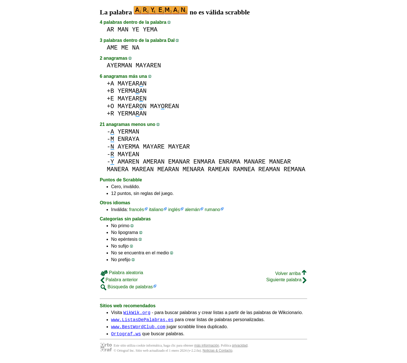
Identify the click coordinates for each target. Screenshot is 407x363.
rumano (212, 209)
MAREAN (143, 169)
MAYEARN (132, 84)
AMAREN (128, 162)
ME (125, 48)
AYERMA (128, 147)
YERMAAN (132, 91)
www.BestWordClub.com (138, 329)
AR (110, 29)
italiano (156, 209)
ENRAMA (230, 162)
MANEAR (280, 162)
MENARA (193, 169)
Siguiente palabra (286, 279)
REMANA (294, 169)
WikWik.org (136, 313)
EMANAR (179, 162)
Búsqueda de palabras (127, 286)
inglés (174, 209)
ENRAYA (128, 139)
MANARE (255, 162)
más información (206, 349)
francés (136, 209)
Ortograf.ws (126, 337)
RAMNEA (244, 169)
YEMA (150, 29)
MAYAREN (148, 65)
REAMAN (269, 169)
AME (112, 48)
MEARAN (168, 169)
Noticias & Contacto (217, 354)
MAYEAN (128, 154)
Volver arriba (290, 273)
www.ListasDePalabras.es (142, 321)
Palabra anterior (119, 279)
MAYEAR (179, 147)
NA (135, 48)
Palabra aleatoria (122, 272)
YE (135, 29)
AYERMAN (119, 65)
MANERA (118, 169)
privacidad (240, 349)
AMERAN (154, 162)
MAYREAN (164, 106)
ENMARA (204, 162)
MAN (123, 29)
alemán (192, 209)
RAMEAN (219, 169)
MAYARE (154, 147)
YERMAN (128, 132)
